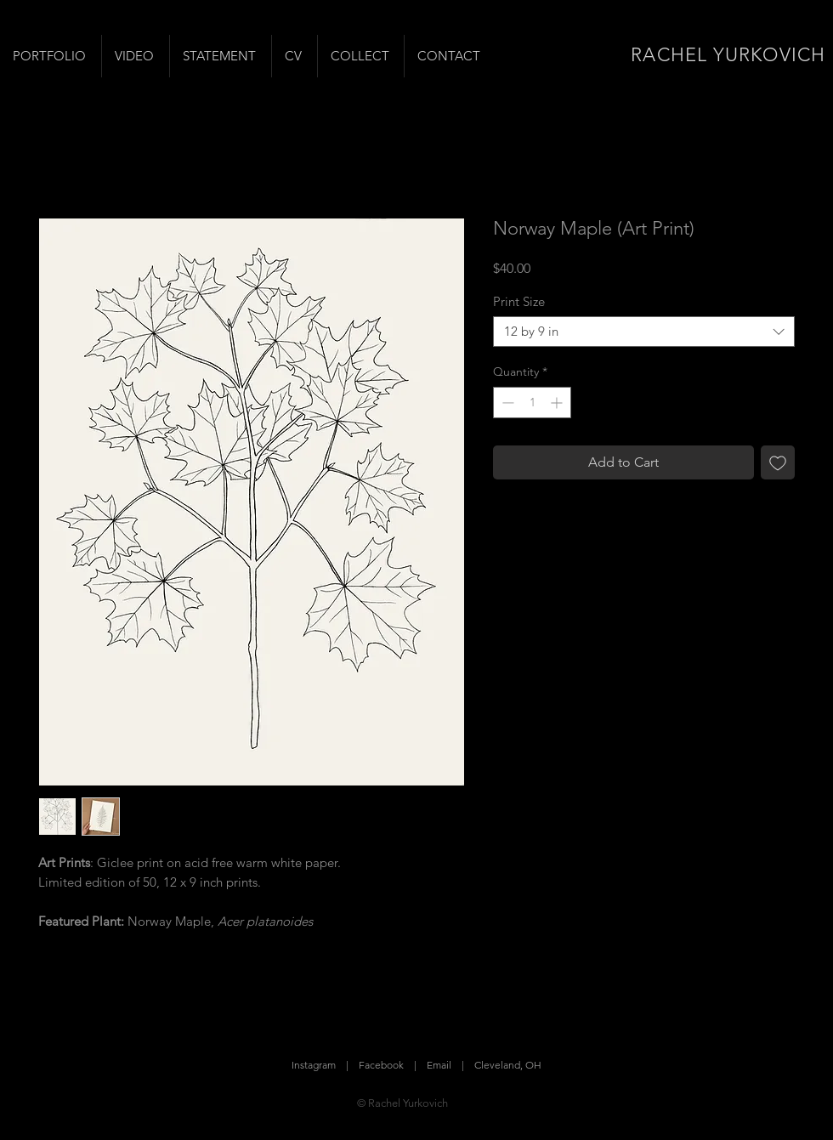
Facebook (381, 1064)
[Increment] (558, 402)
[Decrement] (506, 402)
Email (439, 1064)
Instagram (314, 1064)
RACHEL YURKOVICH (728, 54)
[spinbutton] (532, 402)
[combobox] (644, 331)
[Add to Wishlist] (778, 462)
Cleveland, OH (507, 1064)
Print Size (519, 301)
